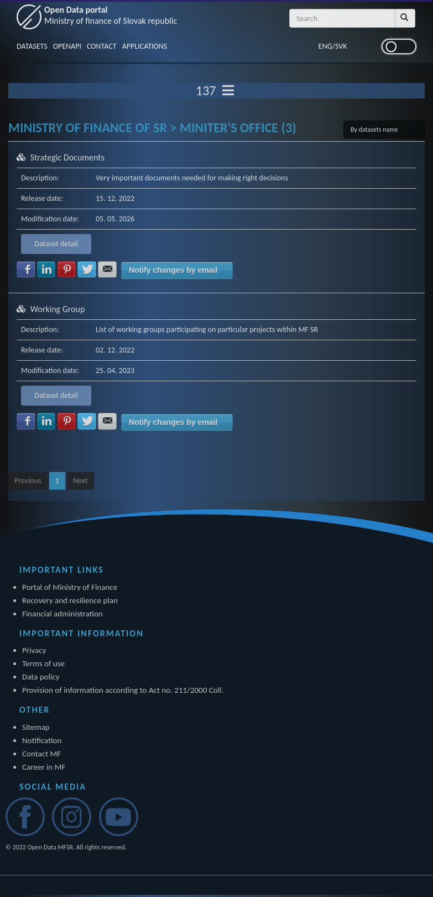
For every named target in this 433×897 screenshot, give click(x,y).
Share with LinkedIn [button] (46, 269)
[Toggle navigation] (228, 90)
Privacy (34, 650)
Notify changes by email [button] (173, 270)
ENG (325, 46)
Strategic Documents (67, 157)
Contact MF (41, 754)
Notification (41, 740)
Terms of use (43, 663)
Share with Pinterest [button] (67, 269)
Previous (27, 480)
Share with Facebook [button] (26, 269)
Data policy (41, 677)
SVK (341, 46)
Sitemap (36, 727)
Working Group (57, 309)
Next (80, 480)
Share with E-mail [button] (107, 269)
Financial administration (62, 614)
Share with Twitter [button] (86, 269)
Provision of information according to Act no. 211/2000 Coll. (122, 690)
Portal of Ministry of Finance (69, 587)
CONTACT (102, 46)
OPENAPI (67, 46)
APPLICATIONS (145, 46)
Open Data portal (110, 15)
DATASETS (32, 46)
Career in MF (43, 767)
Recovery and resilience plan (70, 600)
